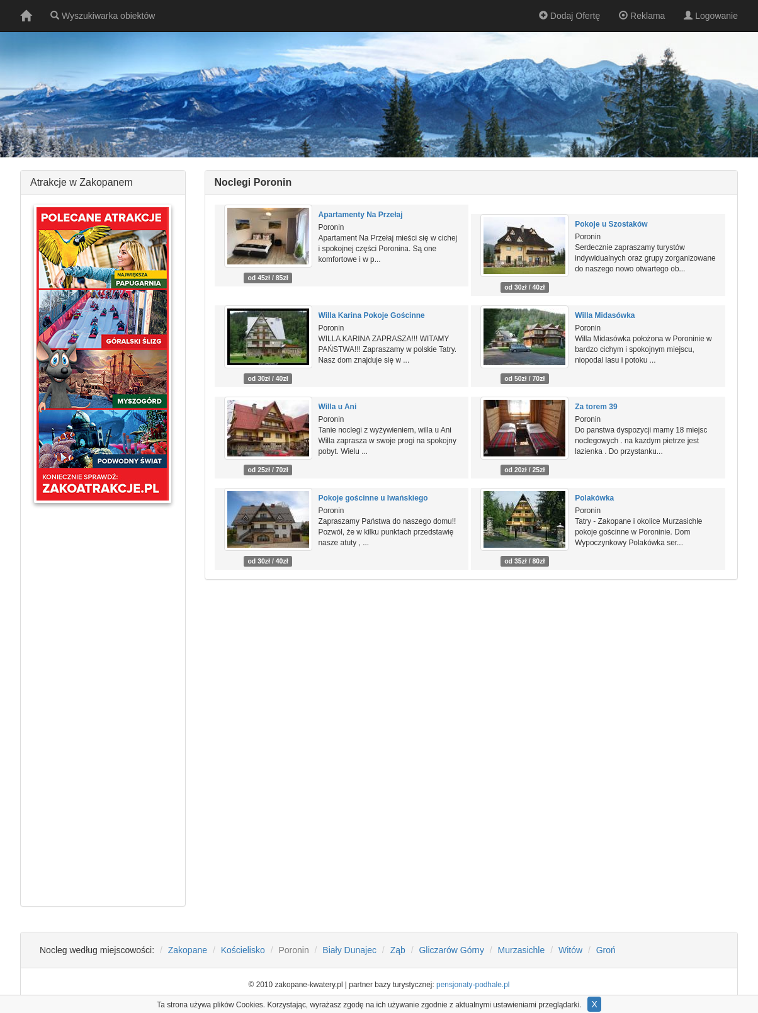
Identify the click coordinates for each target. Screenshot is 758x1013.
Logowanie (711, 16)
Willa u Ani (338, 406)
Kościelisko (243, 950)
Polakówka (594, 498)
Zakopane (187, 950)
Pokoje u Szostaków (611, 224)
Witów (570, 950)
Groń (606, 950)
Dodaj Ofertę (569, 16)
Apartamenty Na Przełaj (361, 214)
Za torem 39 (596, 406)
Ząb (397, 950)
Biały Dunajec (349, 950)
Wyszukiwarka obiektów (102, 16)
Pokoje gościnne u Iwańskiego (373, 498)
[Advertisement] (102, 704)
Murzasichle (521, 950)
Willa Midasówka (605, 315)
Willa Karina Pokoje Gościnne (372, 315)
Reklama (642, 16)
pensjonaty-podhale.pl (472, 984)
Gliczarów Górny (451, 950)
